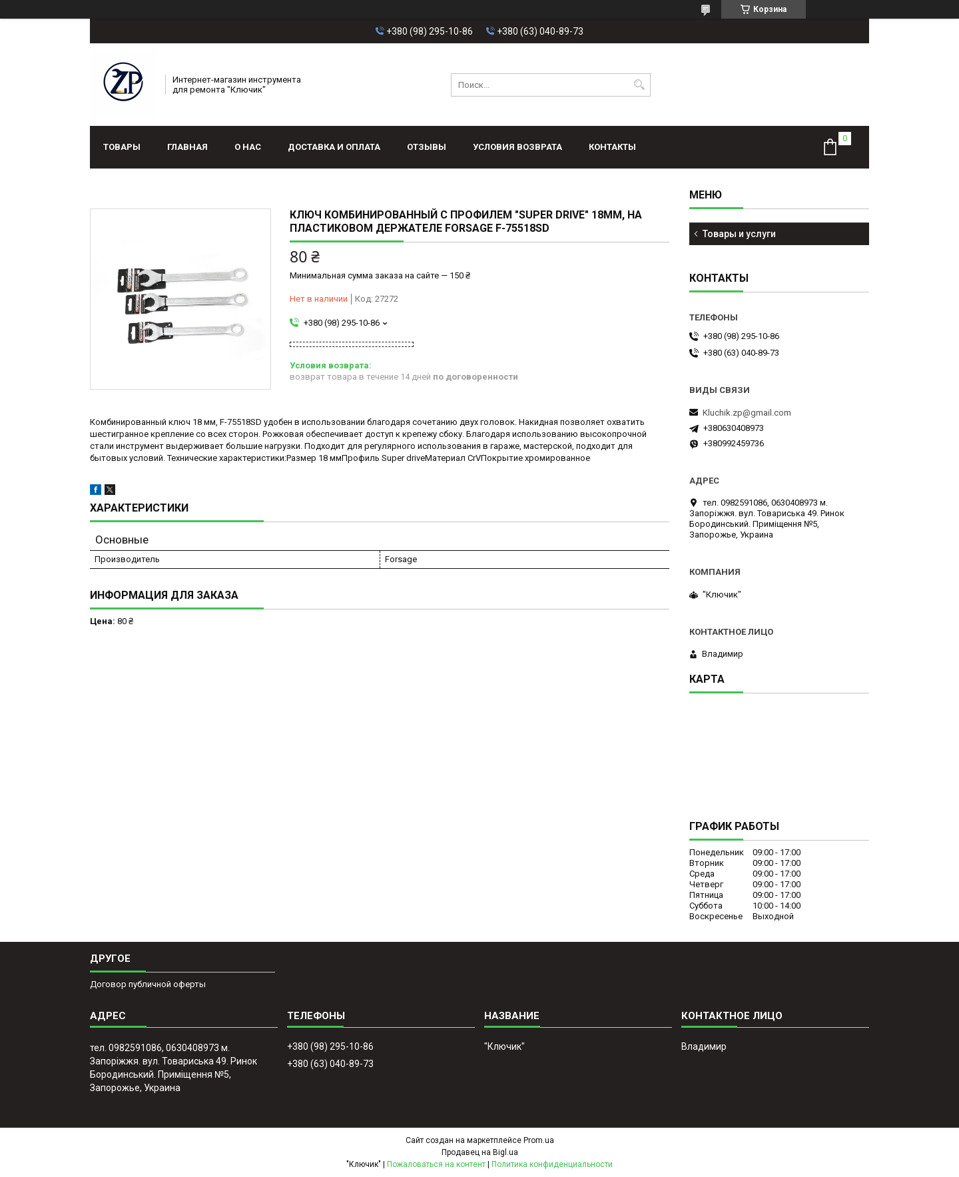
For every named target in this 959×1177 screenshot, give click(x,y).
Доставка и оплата (334, 147)
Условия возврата (517, 147)
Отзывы (426, 147)
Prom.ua (538, 1140)
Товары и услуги (739, 233)
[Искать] (639, 85)
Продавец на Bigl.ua (480, 1152)
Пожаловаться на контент (436, 1164)
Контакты (612, 147)
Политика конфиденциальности (552, 1164)
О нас (247, 147)
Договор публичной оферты (148, 984)
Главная (187, 147)
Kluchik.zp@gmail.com (747, 413)
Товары (122, 147)
